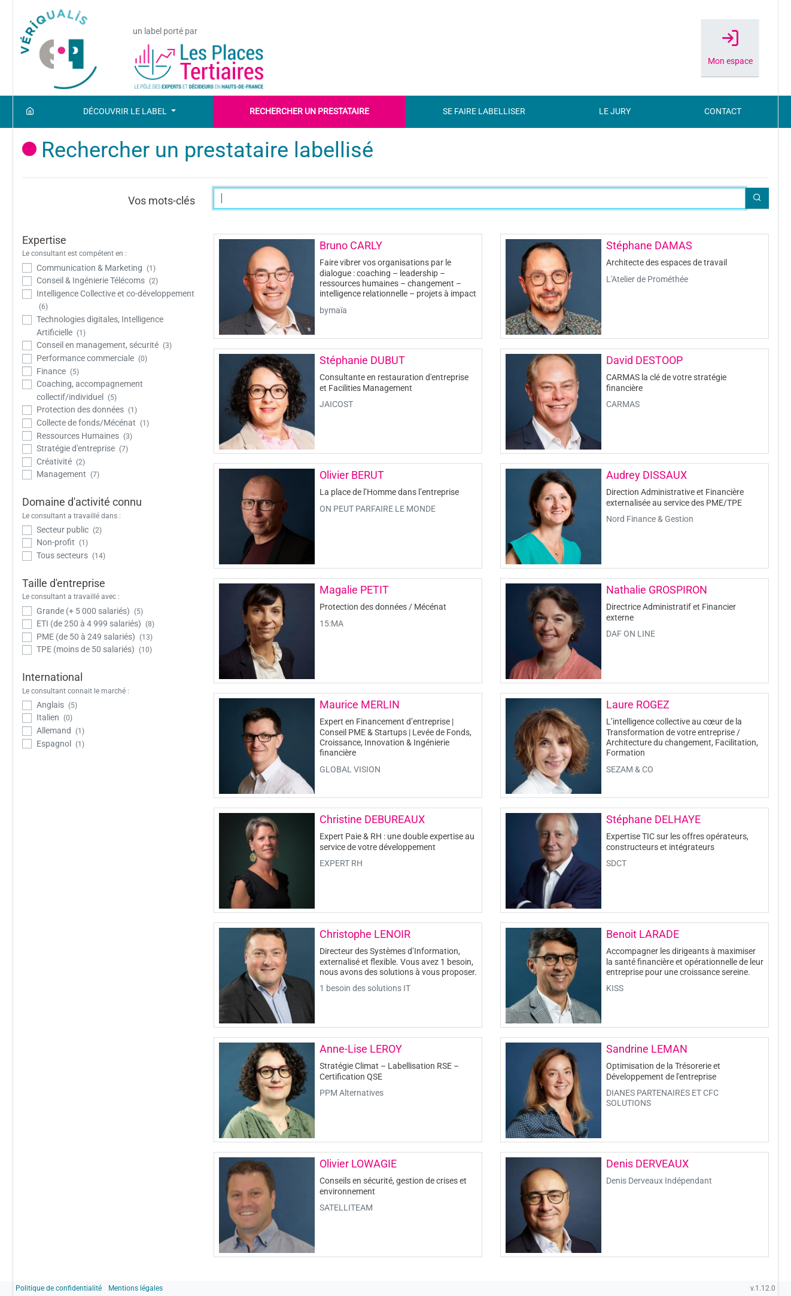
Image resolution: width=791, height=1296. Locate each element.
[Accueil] (30, 111)
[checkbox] (109, 268)
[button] (757, 198)
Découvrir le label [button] (126, 111)
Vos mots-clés (161, 200)
